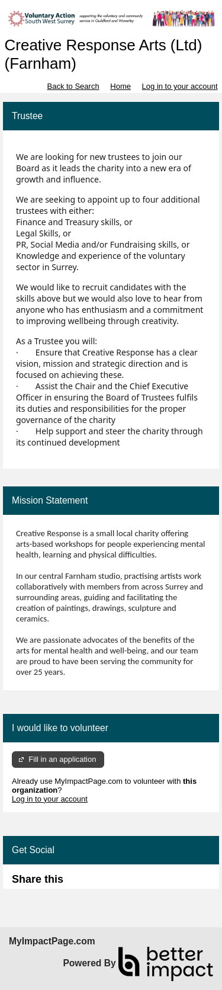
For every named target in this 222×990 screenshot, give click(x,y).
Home (120, 86)
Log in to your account (180, 86)
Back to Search (73, 86)
